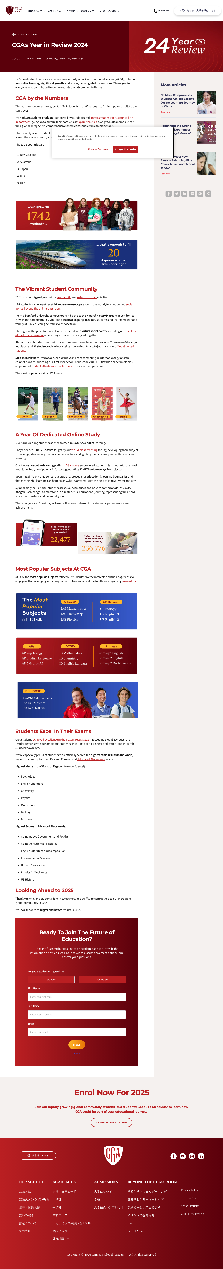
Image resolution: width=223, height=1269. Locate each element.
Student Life (65, 58)
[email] (200, 194)
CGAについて (35, 11)
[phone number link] (162, 11)
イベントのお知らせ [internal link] (109, 11)
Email (31, 1024)
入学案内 (70, 11)
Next (76, 1044)
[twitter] (176, 194)
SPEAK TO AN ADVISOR (111, 1122)
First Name (34, 988)
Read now (165, 112)
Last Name (34, 1006)
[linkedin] (184, 194)
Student (53, 979)
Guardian (104, 979)
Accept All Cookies (125, 149)
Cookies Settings (98, 149)
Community (52, 58)
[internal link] (197, 10)
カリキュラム (54, 11)
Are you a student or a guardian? (46, 972)
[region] (113, 142)
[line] (192, 194)
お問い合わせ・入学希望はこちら (197, 10)
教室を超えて (87, 11)
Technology (77, 58)
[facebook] (168, 194)
